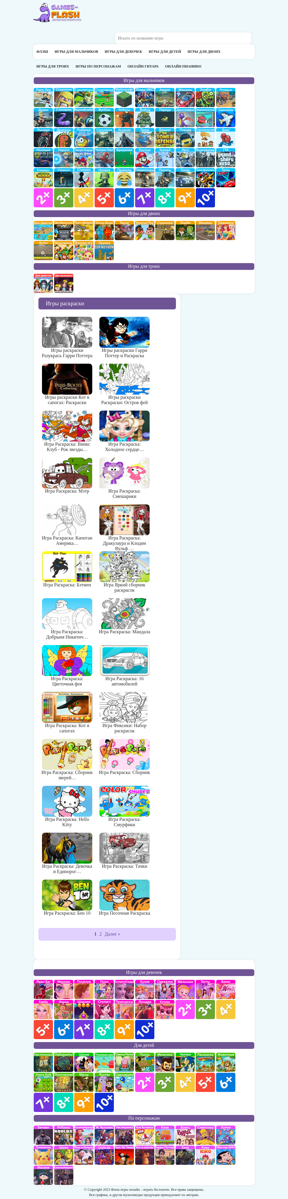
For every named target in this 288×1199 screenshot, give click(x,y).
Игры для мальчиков (76, 52)
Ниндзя (104, 177)
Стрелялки (104, 137)
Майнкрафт (124, 97)
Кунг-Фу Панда (124, 1155)
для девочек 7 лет (83, 1029)
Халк (185, 1155)
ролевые (225, 97)
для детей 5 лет (205, 1082)
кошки (164, 1009)
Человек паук (104, 157)
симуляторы (83, 97)
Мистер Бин (225, 1155)
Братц (185, 1135)
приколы (124, 177)
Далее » (112, 933)
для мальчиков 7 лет (144, 197)
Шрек (63, 1155)
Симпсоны (205, 1135)
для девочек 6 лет (63, 1029)
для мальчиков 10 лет (205, 197)
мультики (164, 1062)
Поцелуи (83, 989)
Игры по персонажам (98, 66)
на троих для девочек (43, 283)
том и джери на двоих (83, 230)
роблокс (63, 1135)
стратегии (63, 97)
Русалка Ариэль (83, 1135)
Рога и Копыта (83, 1155)
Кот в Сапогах (144, 1155)
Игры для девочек (123, 52)
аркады (185, 1062)
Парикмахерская (104, 1009)
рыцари (43, 137)
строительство (205, 137)
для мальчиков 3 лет (63, 197)
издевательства (205, 117)
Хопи (225, 1135)
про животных (225, 1062)
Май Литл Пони (104, 989)
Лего (185, 157)
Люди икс (144, 97)
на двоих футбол (43, 250)
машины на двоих (205, 230)
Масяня (43, 1175)
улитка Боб (43, 1082)
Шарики (83, 1009)
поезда (185, 137)
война (144, 117)
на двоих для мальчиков (63, 230)
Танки (144, 137)
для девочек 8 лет (104, 1029)
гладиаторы (144, 177)
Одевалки (164, 989)
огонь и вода (104, 230)
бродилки (124, 157)
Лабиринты (63, 1062)
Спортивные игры (104, 97)
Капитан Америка (63, 1175)
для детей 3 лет (164, 1082)
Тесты (205, 989)
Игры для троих (52, 66)
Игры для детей (165, 52)
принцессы (124, 1009)
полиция (43, 157)
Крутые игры (144, 157)
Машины (185, 97)
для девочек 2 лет (185, 1009)
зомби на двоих (185, 230)
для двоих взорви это (83, 250)
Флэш (42, 52)
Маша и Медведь (83, 1082)
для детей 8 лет (63, 1102)
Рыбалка (83, 137)
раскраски (205, 1062)
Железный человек (104, 1135)
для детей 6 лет (225, 1082)
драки (43, 117)
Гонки (185, 177)
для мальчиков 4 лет (83, 197)
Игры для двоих (204, 52)
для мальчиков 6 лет (124, 197)
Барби (43, 1009)
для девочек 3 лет (205, 1009)
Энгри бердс (83, 157)
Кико (205, 1155)
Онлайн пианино (183, 66)
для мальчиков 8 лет (164, 197)
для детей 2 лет (144, 1082)
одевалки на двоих (225, 230)
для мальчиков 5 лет (104, 197)
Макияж (63, 989)
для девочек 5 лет (43, 1029)
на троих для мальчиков (63, 283)
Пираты (164, 177)
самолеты (225, 117)
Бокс (225, 137)
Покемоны (43, 1155)
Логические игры (63, 1082)
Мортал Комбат (83, 117)
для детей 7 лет (43, 1102)
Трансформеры (205, 177)
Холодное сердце (124, 989)
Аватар (164, 97)
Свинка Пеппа (124, 1062)
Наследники (124, 1135)
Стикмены (83, 177)
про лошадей (144, 1009)
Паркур (164, 117)
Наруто (63, 157)
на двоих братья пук (144, 230)
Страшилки (63, 177)
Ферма (63, 1009)
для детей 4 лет (185, 1082)
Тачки (225, 177)
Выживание (205, 157)
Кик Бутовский (144, 1135)
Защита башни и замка (164, 137)
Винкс (225, 989)
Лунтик (104, 1082)
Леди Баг (43, 989)
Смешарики (124, 1082)
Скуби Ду (104, 1155)
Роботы (124, 117)
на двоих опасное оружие (104, 250)
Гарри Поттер (164, 1155)
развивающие (104, 1062)
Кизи (164, 1135)
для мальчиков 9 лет (185, 197)
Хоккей (164, 157)
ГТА (225, 157)
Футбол (104, 117)
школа (83, 1062)
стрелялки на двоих (164, 230)
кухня (144, 989)
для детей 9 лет (83, 1102)
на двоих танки (124, 230)
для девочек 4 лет (225, 1009)
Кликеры (43, 177)
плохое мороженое (63, 250)
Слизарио (63, 117)
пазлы (144, 1062)
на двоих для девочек (43, 230)
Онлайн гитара (142, 66)
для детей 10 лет (104, 1102)
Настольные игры (43, 1062)
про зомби (205, 97)
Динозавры (185, 117)
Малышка (185, 989)
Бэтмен (43, 1135)
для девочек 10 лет (144, 1029)
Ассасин (124, 137)
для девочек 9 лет (124, 1029)
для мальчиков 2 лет (43, 197)
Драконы (63, 137)
